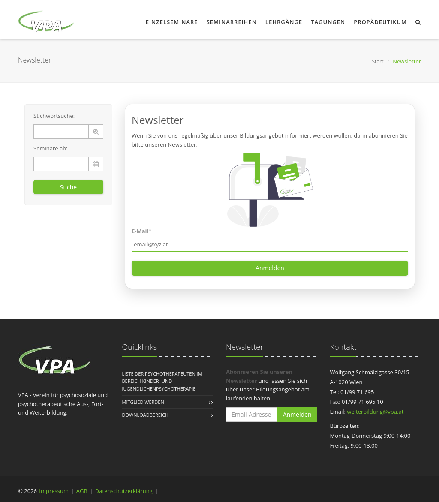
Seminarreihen (232, 22)
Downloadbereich (145, 415)
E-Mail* (142, 231)
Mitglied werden (143, 402)
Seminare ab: (50, 148)
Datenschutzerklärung (124, 491)
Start (378, 61)
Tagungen (328, 22)
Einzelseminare (172, 22)
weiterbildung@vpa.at (375, 411)
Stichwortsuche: (54, 116)
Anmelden (270, 268)
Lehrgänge (283, 22)
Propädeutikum (380, 22)
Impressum (54, 491)
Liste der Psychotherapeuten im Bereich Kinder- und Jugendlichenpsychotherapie (162, 381)
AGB (81, 491)
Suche (68, 187)
